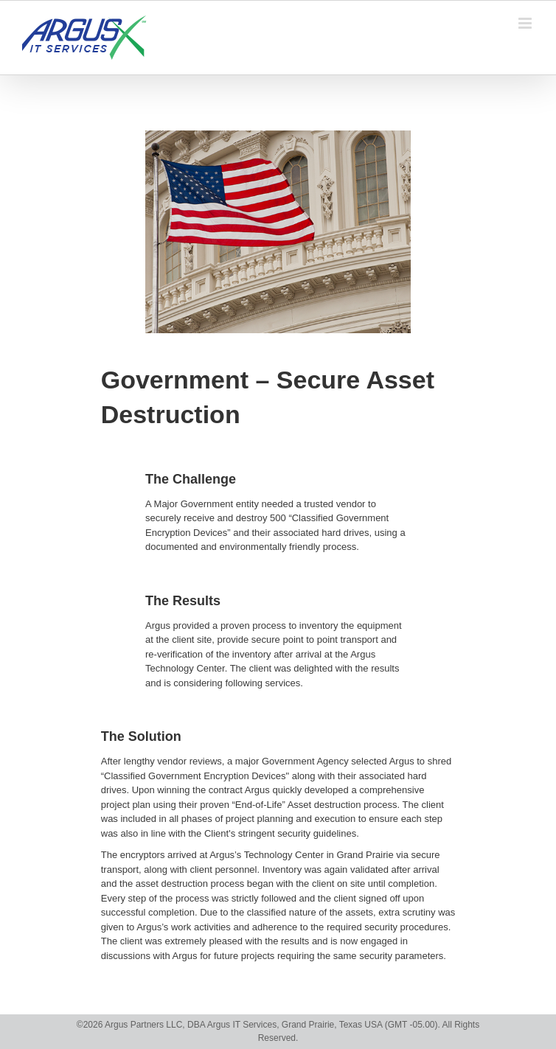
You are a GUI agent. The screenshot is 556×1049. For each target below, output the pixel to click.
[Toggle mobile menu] (526, 23)
